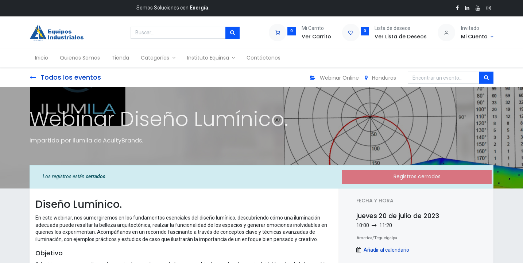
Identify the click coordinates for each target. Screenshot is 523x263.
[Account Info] (477, 37)
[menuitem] (42, 58)
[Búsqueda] (232, 33)
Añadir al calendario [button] (386, 250)
